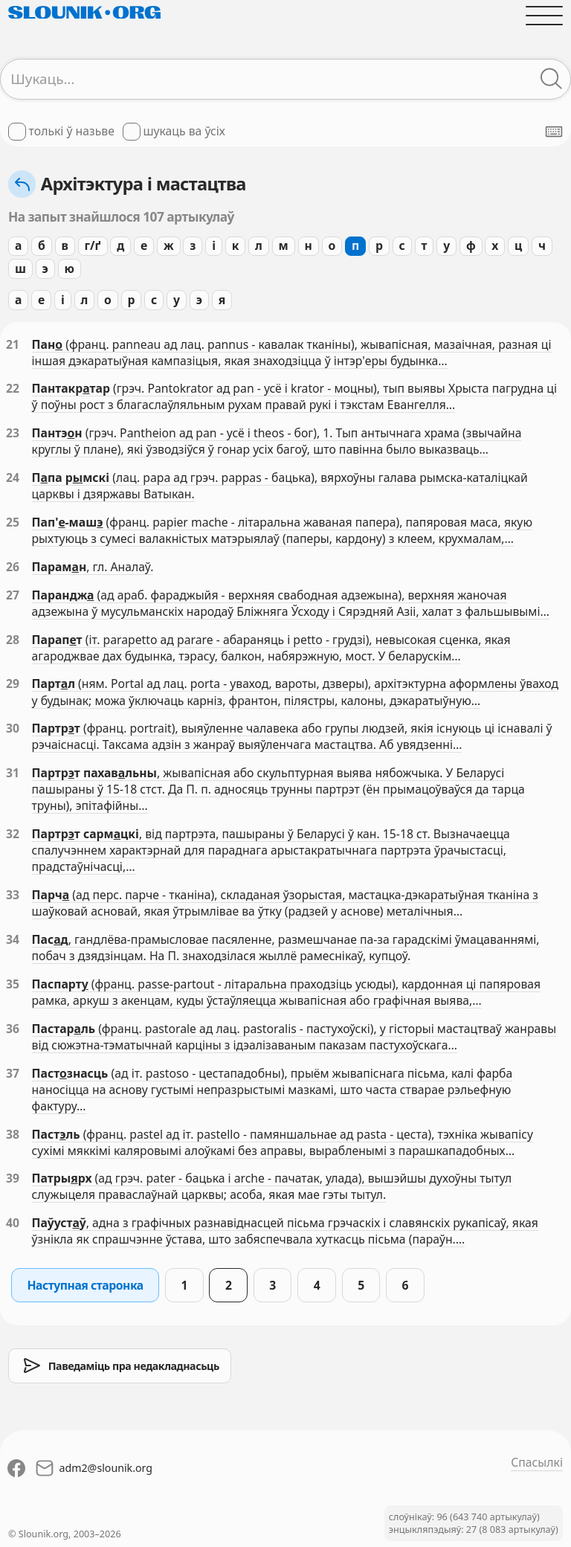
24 (12, 477)
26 (12, 567)
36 (12, 1028)
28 (12, 639)
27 (12, 595)
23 (12, 433)
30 (12, 728)
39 (12, 1178)
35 (12, 984)
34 (12, 939)
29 (12, 683)
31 (12, 773)
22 (12, 388)
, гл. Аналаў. (119, 567)
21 (12, 344)
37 (12, 1073)
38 (12, 1134)
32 (12, 834)
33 (12, 895)
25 (12, 522)
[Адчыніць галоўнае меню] (544, 15)
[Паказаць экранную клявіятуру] (554, 132)
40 (12, 1223)
